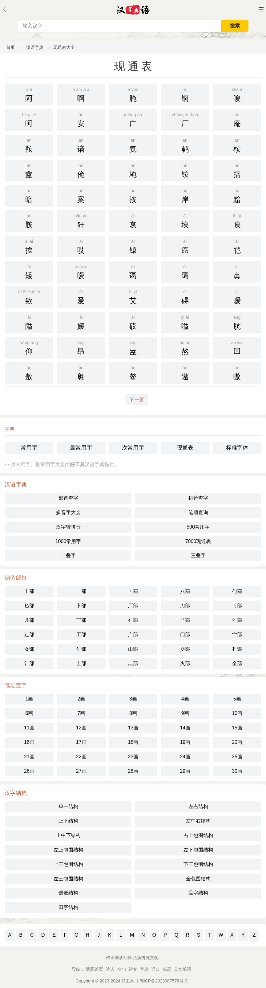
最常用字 (81, 448)
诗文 (133, 969)
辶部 (29, 634)
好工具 (127, 980)
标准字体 (237, 448)
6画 (29, 713)
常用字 (29, 448)
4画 (185, 698)
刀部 (185, 605)
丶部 (133, 591)
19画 (185, 742)
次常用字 (133, 448)
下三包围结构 (198, 864)
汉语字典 (34, 47)
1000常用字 (68, 541)
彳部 (237, 620)
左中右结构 (198, 820)
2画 (81, 698)
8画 (133, 713)
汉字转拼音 (68, 527)
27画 (81, 771)
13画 (133, 727)
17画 (81, 742)
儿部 (29, 620)
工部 (81, 634)
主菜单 (261, 9)
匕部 (29, 605)
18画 (133, 742)
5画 (237, 698)
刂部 (237, 605)
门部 (185, 634)
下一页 (136, 399)
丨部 (29, 591)
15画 (237, 727)
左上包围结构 (68, 849)
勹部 (237, 591)
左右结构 (198, 806)
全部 (237, 663)
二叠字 (68, 555)
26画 (29, 771)
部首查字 (68, 498)
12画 (81, 727)
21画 (29, 756)
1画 (29, 698)
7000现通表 (198, 541)
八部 (185, 591)
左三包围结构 (68, 878)
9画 (185, 713)
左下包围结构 (198, 849)
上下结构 (68, 820)
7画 (81, 713)
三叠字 (198, 555)
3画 (133, 698)
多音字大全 (68, 512)
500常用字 (198, 527)
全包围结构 (198, 878)
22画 (81, 756)
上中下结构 (68, 835)
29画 (185, 771)
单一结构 (68, 806)
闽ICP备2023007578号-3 (163, 980)
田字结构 (68, 907)
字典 (144, 969)
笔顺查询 (198, 512)
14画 (185, 727)
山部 (133, 649)
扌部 (237, 649)
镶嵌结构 (68, 892)
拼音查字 (198, 498)
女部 (29, 649)
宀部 (237, 634)
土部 (81, 663)
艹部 (185, 620)
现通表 (185, 448)
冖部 (81, 620)
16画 (29, 742)
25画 (237, 756)
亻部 (133, 620)
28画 (133, 771)
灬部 (133, 663)
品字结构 (198, 892)
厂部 (133, 605)
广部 (133, 634)
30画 (237, 771)
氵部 (29, 663)
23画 (133, 756)
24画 (185, 756)
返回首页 (94, 969)
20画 (237, 742)
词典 (155, 969)
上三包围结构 (68, 864)
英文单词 (182, 969)
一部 (81, 591)
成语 (167, 969)
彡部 (185, 649)
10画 (237, 713)
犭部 (81, 649)
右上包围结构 (198, 835)
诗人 (110, 969)
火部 (185, 663)
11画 (29, 727)
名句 (121, 969)
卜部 (81, 605)
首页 (10, 47)
